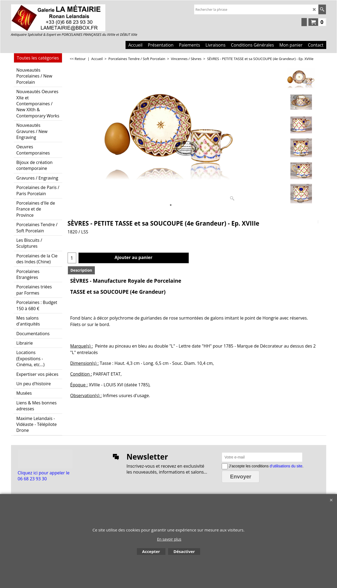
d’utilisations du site (286, 466)
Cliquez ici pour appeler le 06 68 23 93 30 (44, 476)
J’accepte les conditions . (265, 466)
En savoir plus (169, 539)
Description (81, 270)
